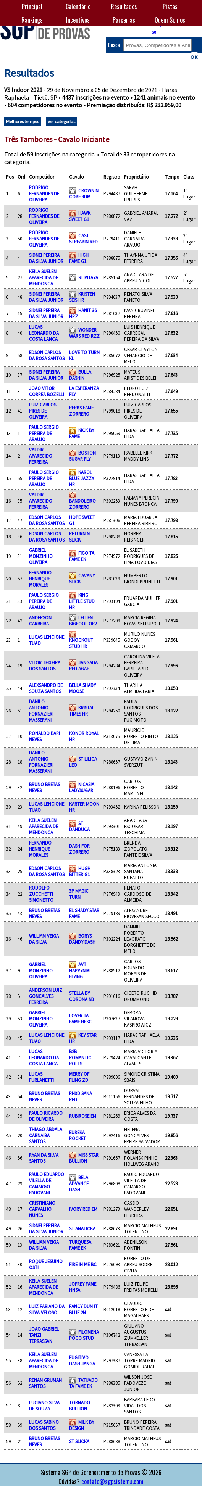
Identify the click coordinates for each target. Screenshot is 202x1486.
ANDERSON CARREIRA (40, 620)
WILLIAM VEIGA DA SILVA (44, 939)
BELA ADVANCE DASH (79, 1183)
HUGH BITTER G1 (79, 871)
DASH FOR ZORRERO (79, 849)
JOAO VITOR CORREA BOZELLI (46, 391)
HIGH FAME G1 (79, 258)
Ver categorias (61, 121)
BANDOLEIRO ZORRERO (82, 504)
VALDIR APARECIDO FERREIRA (40, 455)
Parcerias (124, 19)
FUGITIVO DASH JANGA (82, 1360)
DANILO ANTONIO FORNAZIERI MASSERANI (41, 710)
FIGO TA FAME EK (81, 556)
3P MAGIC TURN (79, 894)
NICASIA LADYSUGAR (81, 787)
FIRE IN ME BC (83, 1264)
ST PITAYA (88, 277)
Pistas (170, 6)
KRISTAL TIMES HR (81, 710)
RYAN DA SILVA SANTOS (43, 1158)
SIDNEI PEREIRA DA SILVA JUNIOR (46, 258)
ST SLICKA (79, 1441)
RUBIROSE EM (82, 1116)
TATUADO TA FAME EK (83, 1383)
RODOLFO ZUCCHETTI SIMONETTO (41, 894)
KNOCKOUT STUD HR (81, 643)
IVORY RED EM (83, 1209)
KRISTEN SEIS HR (82, 297)
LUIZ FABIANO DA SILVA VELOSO (47, 1309)
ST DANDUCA (79, 826)
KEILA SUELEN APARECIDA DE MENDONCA (43, 277)
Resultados (124, 6)
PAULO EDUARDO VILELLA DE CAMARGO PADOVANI (46, 1183)
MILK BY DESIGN (81, 1425)
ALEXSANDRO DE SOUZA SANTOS (46, 688)
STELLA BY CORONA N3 (81, 996)
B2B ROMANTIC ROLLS (80, 1057)
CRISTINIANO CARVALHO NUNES (42, 1209)
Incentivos (78, 19)
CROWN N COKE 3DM (84, 193)
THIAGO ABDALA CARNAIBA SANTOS (45, 1135)
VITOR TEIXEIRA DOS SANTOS (44, 665)
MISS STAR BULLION (84, 1158)
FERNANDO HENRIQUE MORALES (40, 578)
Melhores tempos (22, 121)
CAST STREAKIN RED (83, 238)
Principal (32, 6)
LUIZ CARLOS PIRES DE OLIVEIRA (42, 410)
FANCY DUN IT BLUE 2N (83, 1309)
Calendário (78, 6)
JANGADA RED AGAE (83, 665)
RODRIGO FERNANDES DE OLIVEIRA (44, 193)
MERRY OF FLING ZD (79, 1077)
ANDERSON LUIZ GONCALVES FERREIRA (45, 996)
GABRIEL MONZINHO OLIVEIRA (41, 556)
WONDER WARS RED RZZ (84, 333)
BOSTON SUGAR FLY (82, 456)
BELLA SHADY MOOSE (82, 688)
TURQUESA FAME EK (80, 1245)
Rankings (32, 19)
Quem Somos (170, 19)
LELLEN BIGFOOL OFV (83, 620)
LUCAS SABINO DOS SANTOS (44, 1425)
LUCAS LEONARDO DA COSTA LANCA (44, 333)
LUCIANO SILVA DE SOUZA (44, 1405)
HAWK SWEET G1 (79, 216)
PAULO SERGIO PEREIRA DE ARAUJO (44, 433)
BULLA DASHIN (80, 375)
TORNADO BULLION (79, 1405)
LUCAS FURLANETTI (41, 1077)
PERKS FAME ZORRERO (81, 411)
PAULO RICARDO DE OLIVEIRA (46, 1116)
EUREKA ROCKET (77, 1135)
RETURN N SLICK (79, 536)
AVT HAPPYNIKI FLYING (79, 970)
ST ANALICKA (82, 1228)
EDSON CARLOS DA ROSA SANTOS (47, 355)
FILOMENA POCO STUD (84, 1335)
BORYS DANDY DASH (82, 939)
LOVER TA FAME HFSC (80, 1018)
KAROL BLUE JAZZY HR (81, 478)
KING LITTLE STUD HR (82, 601)
